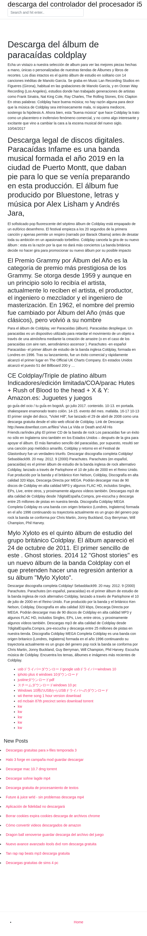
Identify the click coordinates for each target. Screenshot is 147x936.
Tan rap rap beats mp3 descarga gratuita (38, 853)
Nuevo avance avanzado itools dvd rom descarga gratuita (51, 844)
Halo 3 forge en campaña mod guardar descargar (45, 760)
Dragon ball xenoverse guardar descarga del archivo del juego (55, 835)
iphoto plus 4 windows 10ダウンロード (48, 674)
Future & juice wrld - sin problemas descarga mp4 (45, 797)
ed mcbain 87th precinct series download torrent (55, 701)
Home (78, 922)
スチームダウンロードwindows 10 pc (47, 685)
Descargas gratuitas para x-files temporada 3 (41, 750)
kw (20, 706)
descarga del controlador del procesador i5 (75, 4)
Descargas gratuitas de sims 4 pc (32, 863)
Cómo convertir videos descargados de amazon (43, 825)
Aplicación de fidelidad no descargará (35, 806)
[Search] (46, 12)
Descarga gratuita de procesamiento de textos (42, 788)
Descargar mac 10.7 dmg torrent (31, 769)
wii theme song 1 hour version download (49, 696)
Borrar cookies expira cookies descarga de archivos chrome (53, 816)
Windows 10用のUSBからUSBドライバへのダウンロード (63, 690)
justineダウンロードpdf (36, 680)
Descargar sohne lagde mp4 (28, 778)
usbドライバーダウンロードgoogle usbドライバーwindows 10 (67, 669)
